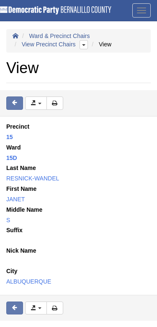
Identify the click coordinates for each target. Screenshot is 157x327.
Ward (13, 147)
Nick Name (21, 250)
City (11, 271)
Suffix (14, 230)
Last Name (21, 168)
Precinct (17, 126)
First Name (21, 188)
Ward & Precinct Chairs (59, 36)
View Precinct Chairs (49, 44)
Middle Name (24, 209)
